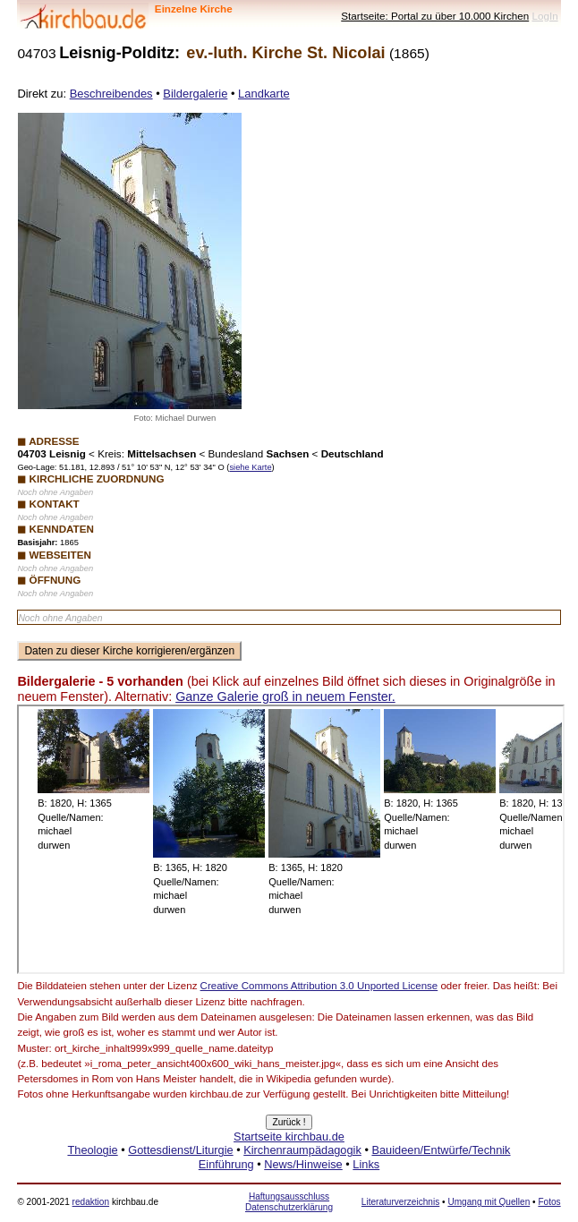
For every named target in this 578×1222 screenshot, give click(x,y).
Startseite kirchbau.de (289, 1136)
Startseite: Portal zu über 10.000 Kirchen (435, 15)
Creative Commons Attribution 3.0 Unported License (319, 985)
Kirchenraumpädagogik (302, 1150)
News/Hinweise (303, 1164)
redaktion (90, 1202)
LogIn (544, 15)
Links (366, 1164)
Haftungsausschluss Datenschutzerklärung (289, 1202)
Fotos (549, 1202)
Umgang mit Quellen (488, 1202)
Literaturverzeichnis (400, 1202)
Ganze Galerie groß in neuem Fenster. (285, 696)
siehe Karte (250, 467)
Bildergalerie (195, 93)
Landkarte (264, 93)
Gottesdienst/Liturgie (180, 1150)
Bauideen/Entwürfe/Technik (440, 1150)
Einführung (226, 1164)
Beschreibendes (111, 93)
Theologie (92, 1150)
